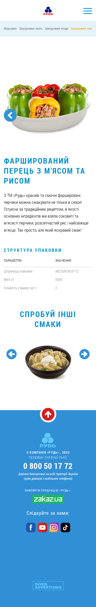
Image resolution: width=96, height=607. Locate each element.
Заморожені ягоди (56, 28)
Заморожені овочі (30, 28)
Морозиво (10, 28)
